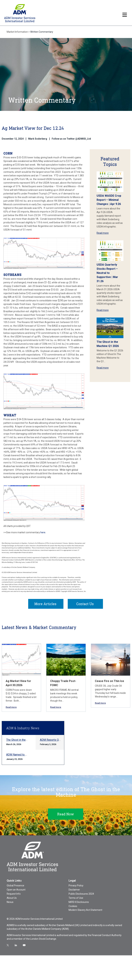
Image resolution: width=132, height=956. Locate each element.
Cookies (73, 906)
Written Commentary (41, 31)
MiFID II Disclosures (79, 902)
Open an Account (16, 890)
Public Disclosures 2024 (81, 894)
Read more (103, 233)
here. (43, 532)
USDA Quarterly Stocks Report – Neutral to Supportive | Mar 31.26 (107, 273)
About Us (12, 898)
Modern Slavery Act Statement (85, 910)
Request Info (14, 894)
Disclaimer (74, 890)
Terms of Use (76, 898)
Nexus (10, 902)
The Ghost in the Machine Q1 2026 (26, 740)
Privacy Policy (76, 886)
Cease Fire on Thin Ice (109, 681)
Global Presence (15, 886)
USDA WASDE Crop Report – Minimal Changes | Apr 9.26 (109, 200)
